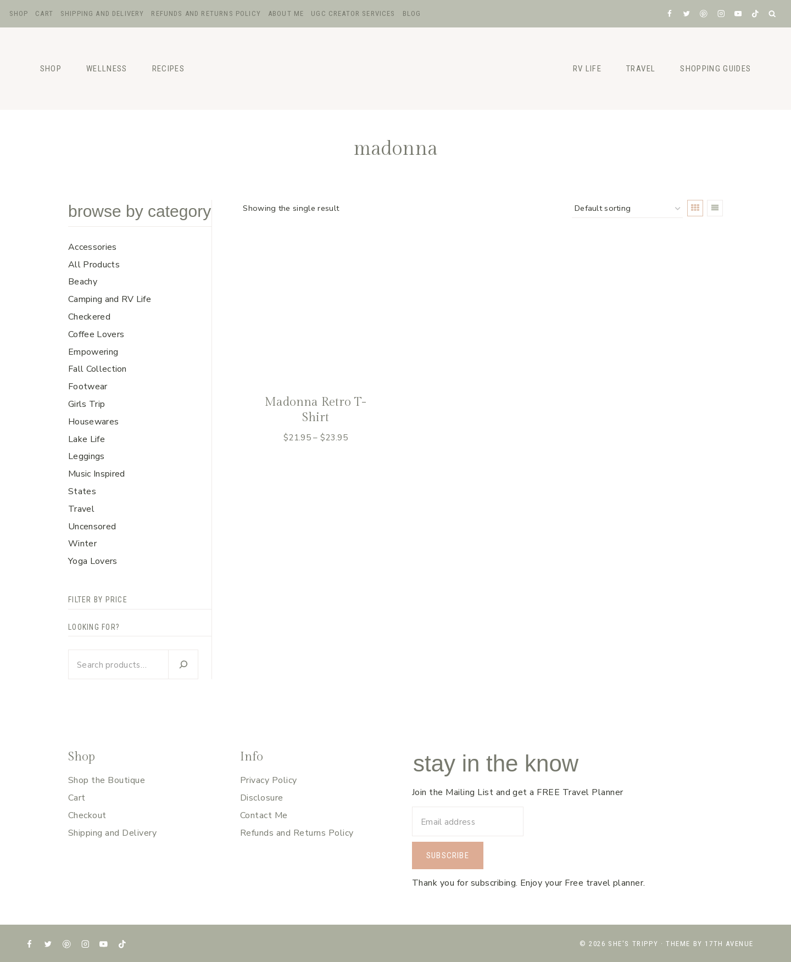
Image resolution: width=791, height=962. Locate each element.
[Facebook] (669, 13)
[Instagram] (721, 13)
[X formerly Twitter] (686, 13)
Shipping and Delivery (102, 13)
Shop (19, 13)
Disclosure (261, 798)
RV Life (587, 69)
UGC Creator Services (353, 13)
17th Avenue (729, 943)
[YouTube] (738, 13)
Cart (44, 13)
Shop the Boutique (106, 780)
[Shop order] (627, 209)
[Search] (183, 664)
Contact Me (264, 815)
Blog (412, 13)
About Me (286, 13)
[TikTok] (755, 13)
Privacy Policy (268, 780)
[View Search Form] (773, 14)
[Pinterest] (704, 13)
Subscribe (447, 855)
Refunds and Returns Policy (205, 13)
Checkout (87, 815)
